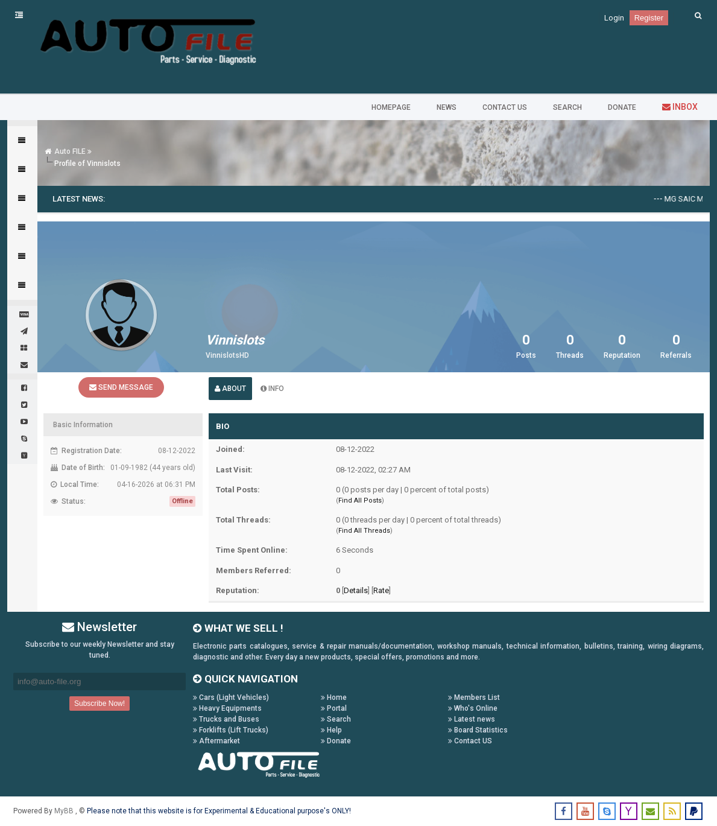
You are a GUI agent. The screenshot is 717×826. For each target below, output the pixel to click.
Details (356, 590)
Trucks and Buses (226, 719)
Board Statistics (478, 730)
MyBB (64, 811)
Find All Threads (364, 531)
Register (648, 17)
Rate (381, 590)
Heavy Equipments (227, 708)
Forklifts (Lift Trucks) (230, 730)
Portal (334, 708)
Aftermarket (216, 741)
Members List (474, 697)
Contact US (470, 741)
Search (336, 719)
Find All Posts (360, 500)
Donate (336, 741)
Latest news (471, 719)
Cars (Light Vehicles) (231, 697)
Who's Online (472, 708)
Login (614, 17)
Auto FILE (70, 151)
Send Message (121, 387)
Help (331, 730)
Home (334, 697)
